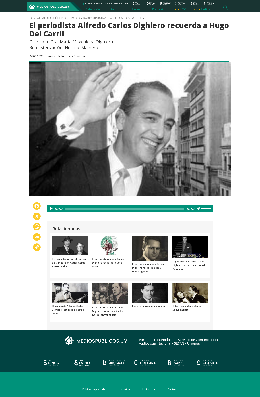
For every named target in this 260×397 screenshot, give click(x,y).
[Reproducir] (51, 209)
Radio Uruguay (95, 18)
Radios (205, 9)
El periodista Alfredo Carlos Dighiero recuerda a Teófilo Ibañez (68, 309)
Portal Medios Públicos (48, 18)
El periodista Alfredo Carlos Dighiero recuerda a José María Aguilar (148, 267)
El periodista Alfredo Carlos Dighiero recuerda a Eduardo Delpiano (189, 265)
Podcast (158, 9)
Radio (114, 9)
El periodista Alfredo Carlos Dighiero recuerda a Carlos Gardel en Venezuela (108, 311)
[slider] (124, 209)
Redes (136, 9)
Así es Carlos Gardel (126, 18)
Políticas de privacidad (94, 389)
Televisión (92, 9)
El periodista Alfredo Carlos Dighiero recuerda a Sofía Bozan (108, 262)
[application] (130, 208)
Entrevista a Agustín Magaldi (148, 306)
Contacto (173, 389)
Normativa (124, 389)
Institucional (148, 389)
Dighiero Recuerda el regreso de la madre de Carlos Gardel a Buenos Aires (69, 262)
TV (184, 9)
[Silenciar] (198, 209)
